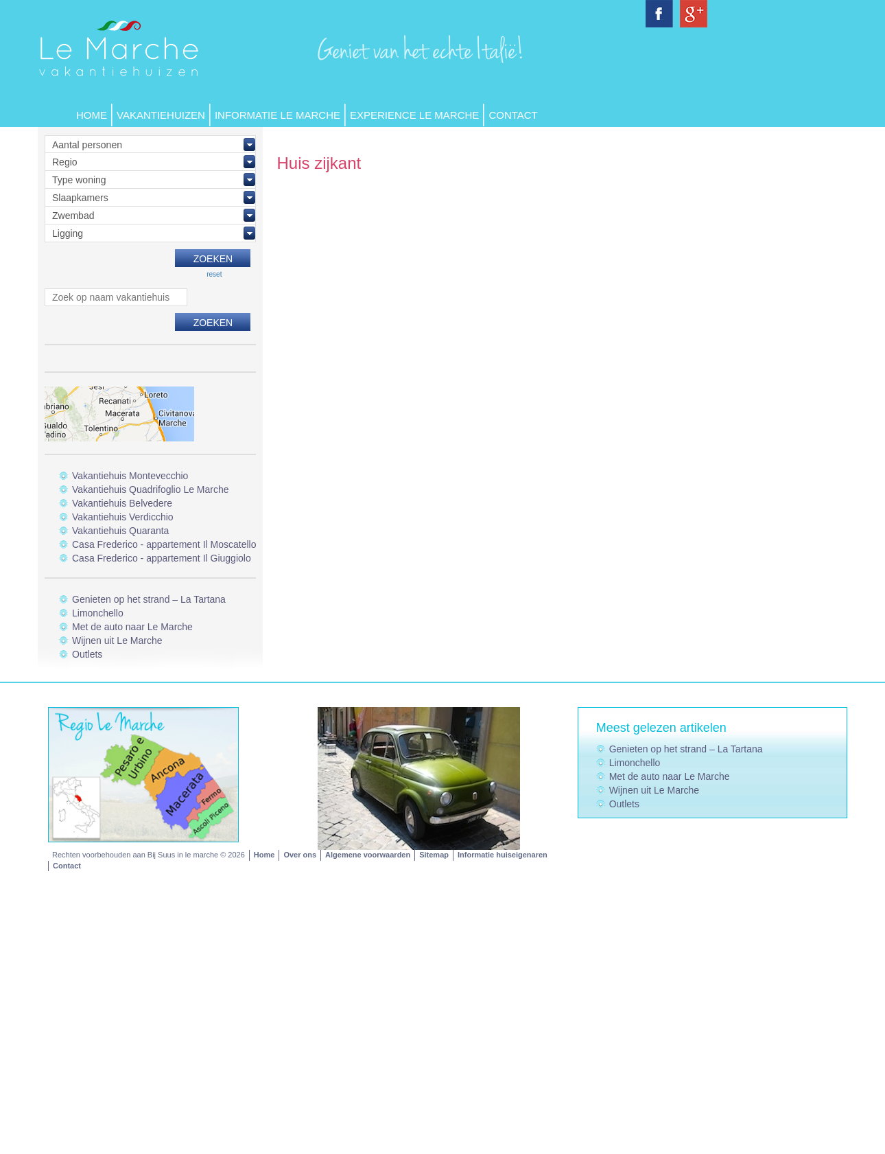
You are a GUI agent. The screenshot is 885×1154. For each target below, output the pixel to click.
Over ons (299, 855)
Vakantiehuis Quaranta (120, 530)
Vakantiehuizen (161, 115)
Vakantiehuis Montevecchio (130, 475)
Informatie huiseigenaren (502, 855)
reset (214, 274)
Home (91, 115)
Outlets (87, 654)
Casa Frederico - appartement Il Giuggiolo (161, 558)
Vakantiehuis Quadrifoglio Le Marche (150, 489)
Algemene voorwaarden (367, 855)
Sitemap (434, 855)
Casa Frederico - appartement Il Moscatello (164, 544)
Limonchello (97, 613)
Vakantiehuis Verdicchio (123, 516)
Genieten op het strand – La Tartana (149, 599)
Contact (512, 115)
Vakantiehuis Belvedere (122, 503)
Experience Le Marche (414, 115)
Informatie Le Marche (277, 115)
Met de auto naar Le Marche (132, 626)
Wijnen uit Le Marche (117, 640)
